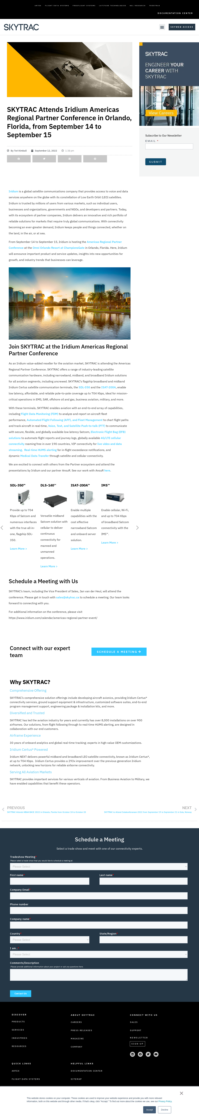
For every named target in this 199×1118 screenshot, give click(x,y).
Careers (76, 1022)
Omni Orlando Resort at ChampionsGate (59, 247)
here (107, 470)
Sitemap (76, 1079)
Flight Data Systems (57, 5)
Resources (19, 1046)
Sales (134, 1022)
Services (18, 1030)
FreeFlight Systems (84, 5)
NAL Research (138, 5)
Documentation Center (175, 13)
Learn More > (18, 548)
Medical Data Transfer (34, 456)
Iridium (13, 191)
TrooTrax (154, 5)
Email (152, 140)
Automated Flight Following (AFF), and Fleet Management (65, 420)
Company (77, 1047)
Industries (19, 1038)
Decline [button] (164, 1110)
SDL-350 (84, 387)
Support (135, 1030)
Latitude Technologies (112, 5)
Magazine (77, 1038)
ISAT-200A (108, 387)
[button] (162, 27)
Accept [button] (149, 1110)
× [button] (181, 1093)
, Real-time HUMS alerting (39, 450)
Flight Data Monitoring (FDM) (39, 414)
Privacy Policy (165, 1101)
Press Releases (81, 1030)
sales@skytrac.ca (67, 597)
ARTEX (38, 5)
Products (18, 1021)
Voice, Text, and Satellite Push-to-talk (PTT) (76, 426)
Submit (155, 161)
